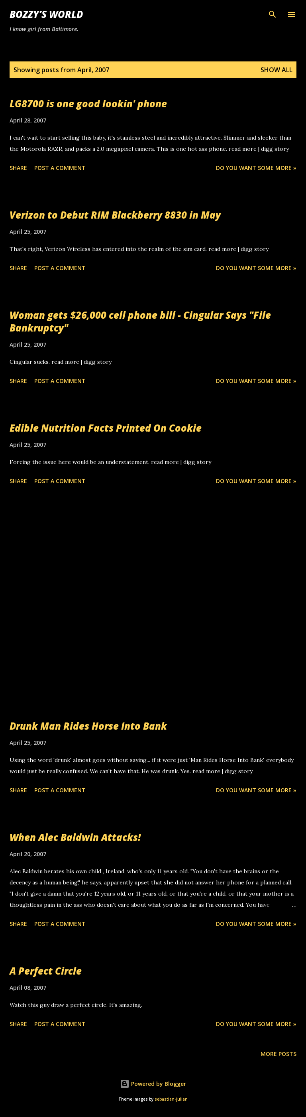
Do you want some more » (256, 168)
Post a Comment (60, 168)
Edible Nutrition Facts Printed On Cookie (106, 427)
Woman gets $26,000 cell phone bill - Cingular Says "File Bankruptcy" (140, 321)
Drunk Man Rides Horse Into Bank (88, 725)
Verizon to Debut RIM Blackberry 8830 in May (115, 214)
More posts (278, 1054)
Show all (276, 69)
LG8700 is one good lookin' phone (88, 103)
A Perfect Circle (46, 970)
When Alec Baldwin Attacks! (75, 837)
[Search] (272, 14)
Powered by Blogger (153, 1083)
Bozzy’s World (46, 14)
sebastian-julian (171, 1099)
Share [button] (18, 168)
